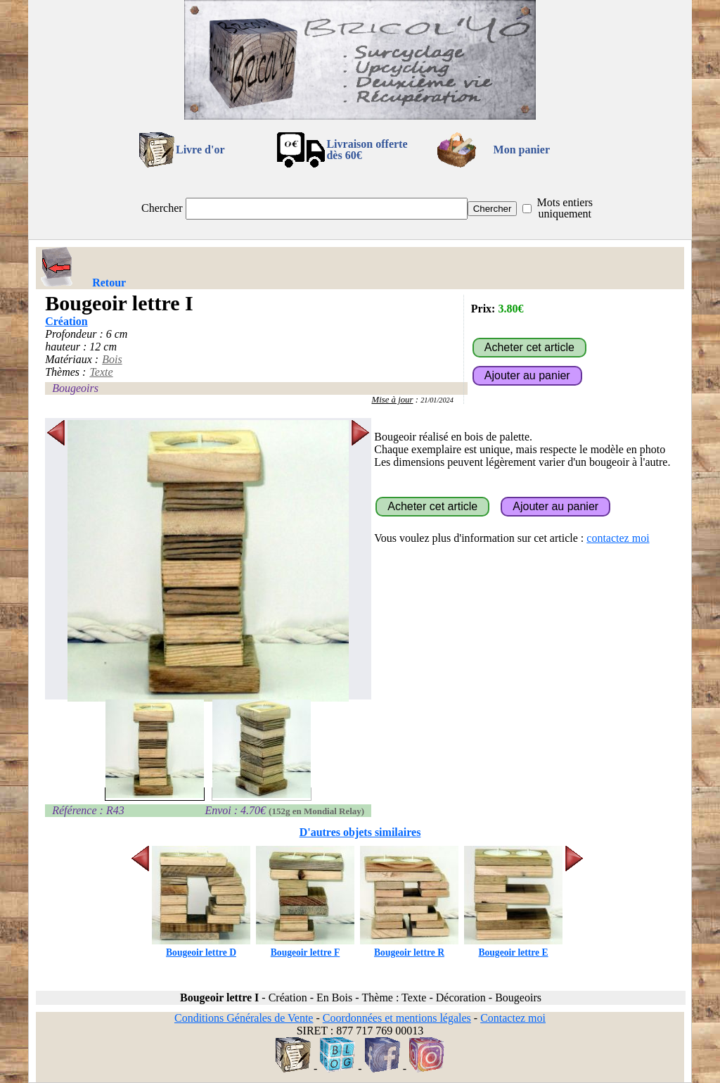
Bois (112, 359)
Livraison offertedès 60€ (366, 149)
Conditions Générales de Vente (243, 1018)
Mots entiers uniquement (564, 208)
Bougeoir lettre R (409, 947)
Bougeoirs (75, 388)
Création (66, 321)
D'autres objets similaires (360, 832)
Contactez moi (513, 1018)
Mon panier (522, 150)
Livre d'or (200, 150)
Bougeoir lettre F (305, 947)
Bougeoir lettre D (201, 947)
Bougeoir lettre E (513, 947)
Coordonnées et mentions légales (397, 1018)
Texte (100, 372)
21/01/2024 (437, 400)
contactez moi (617, 538)
